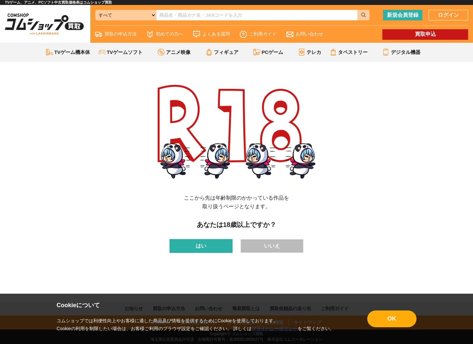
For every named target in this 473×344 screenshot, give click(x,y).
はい (201, 246)
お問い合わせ (304, 34)
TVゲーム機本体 (68, 52)
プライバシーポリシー (275, 328)
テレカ (309, 52)
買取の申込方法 (116, 34)
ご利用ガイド (258, 34)
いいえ (272, 246)
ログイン (448, 15)
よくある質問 (211, 34)
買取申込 (425, 34)
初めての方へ (164, 34)
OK (391, 318)
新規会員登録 (402, 15)
